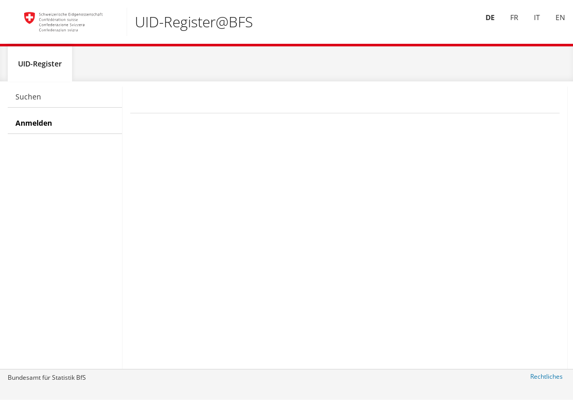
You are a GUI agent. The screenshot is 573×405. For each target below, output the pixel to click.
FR (506, 25)
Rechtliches (546, 380)
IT (529, 25)
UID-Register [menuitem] (40, 68)
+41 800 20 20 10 (517, 178)
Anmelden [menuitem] (33, 127)
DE (482, 25)
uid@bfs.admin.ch (515, 229)
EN (553, 25)
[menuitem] (482, 25)
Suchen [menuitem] (28, 101)
